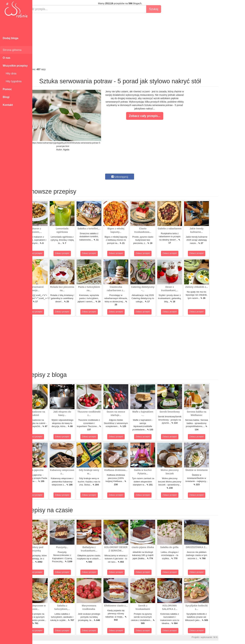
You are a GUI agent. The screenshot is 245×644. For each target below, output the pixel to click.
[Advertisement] (132, 40)
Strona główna (12, 49)
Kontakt (8, 104)
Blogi (6, 97)
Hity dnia (9, 73)
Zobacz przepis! (47, 253)
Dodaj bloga (10, 38)
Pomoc (7, 89)
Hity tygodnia (12, 81)
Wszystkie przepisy (15, 65)
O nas (6, 57)
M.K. (228, 637)
